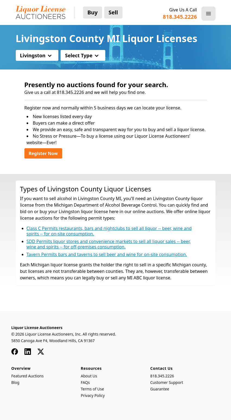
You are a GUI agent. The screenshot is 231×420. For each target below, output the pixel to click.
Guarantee (159, 388)
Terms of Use (92, 388)
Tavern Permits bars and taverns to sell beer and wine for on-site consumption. (107, 254)
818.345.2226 (162, 375)
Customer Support (166, 382)
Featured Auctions (27, 375)
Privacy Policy (93, 395)
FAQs (85, 382)
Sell (113, 12)
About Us (89, 375)
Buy (92, 12)
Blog (15, 382)
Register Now (43, 153)
